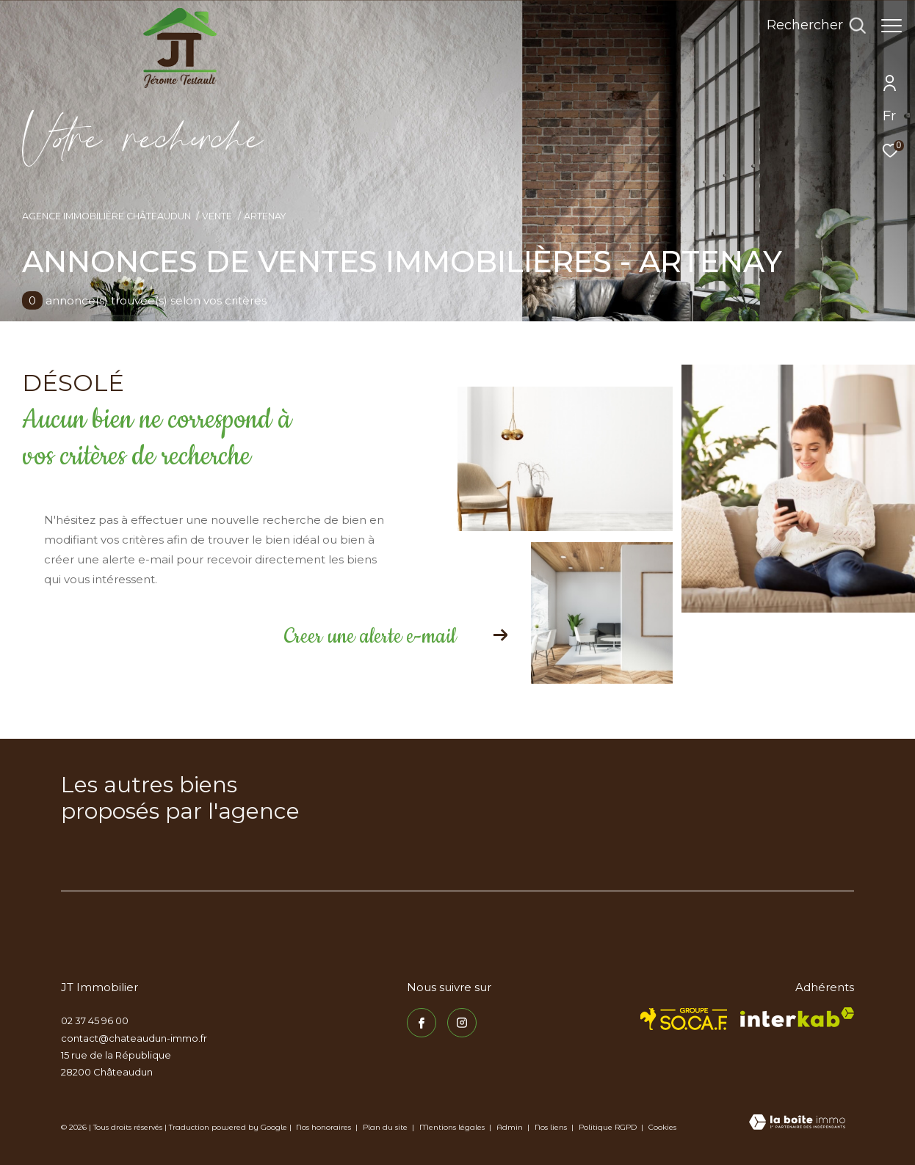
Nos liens (552, 1127)
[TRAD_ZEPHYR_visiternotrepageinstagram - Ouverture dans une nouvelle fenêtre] (462, 1022)
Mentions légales (453, 1127)
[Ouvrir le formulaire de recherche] (808, 26)
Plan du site (386, 1127)
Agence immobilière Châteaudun (106, 216)
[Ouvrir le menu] (891, 25)
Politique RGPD (608, 1127)
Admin (510, 1127)
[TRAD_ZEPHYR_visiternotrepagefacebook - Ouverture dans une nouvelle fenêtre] (421, 1022)
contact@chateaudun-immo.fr (134, 1038)
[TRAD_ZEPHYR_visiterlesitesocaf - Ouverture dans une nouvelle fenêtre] (684, 1019)
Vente (217, 216)
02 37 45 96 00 (95, 1020)
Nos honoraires (323, 1127)
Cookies (662, 1127)
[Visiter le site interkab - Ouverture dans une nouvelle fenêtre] (797, 1017)
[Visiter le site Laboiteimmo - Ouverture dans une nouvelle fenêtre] (797, 1123)
